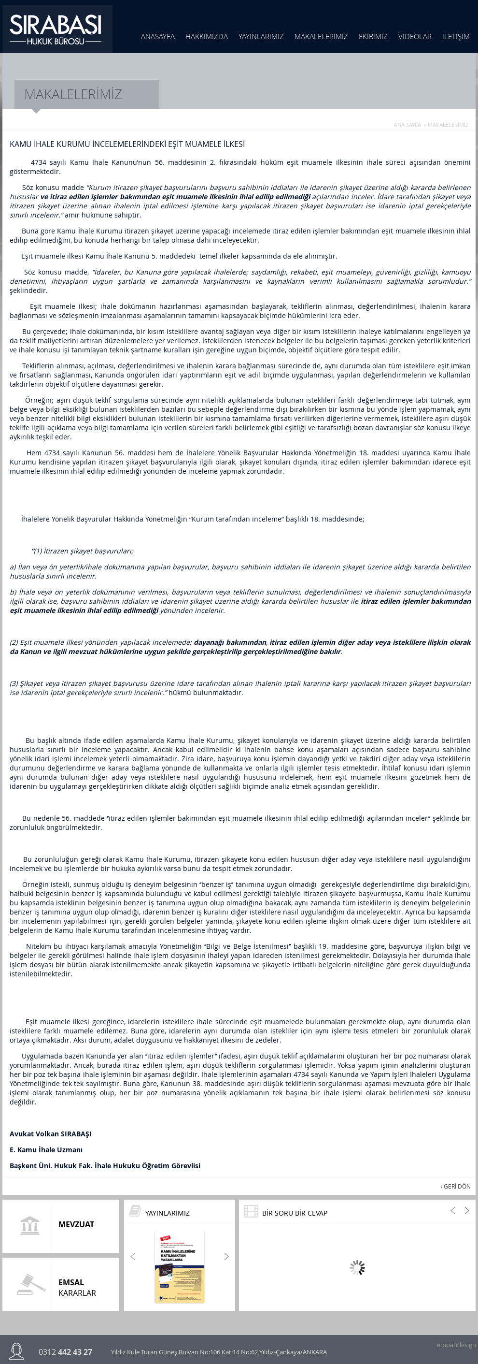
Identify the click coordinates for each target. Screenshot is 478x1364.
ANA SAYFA (407, 124)
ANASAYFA (158, 36)
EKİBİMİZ (373, 36)
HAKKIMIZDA (206, 36)
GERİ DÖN (455, 1186)
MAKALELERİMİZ (321, 36)
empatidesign (456, 1343)
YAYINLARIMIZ (261, 36)
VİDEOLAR (415, 36)
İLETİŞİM (456, 36)
